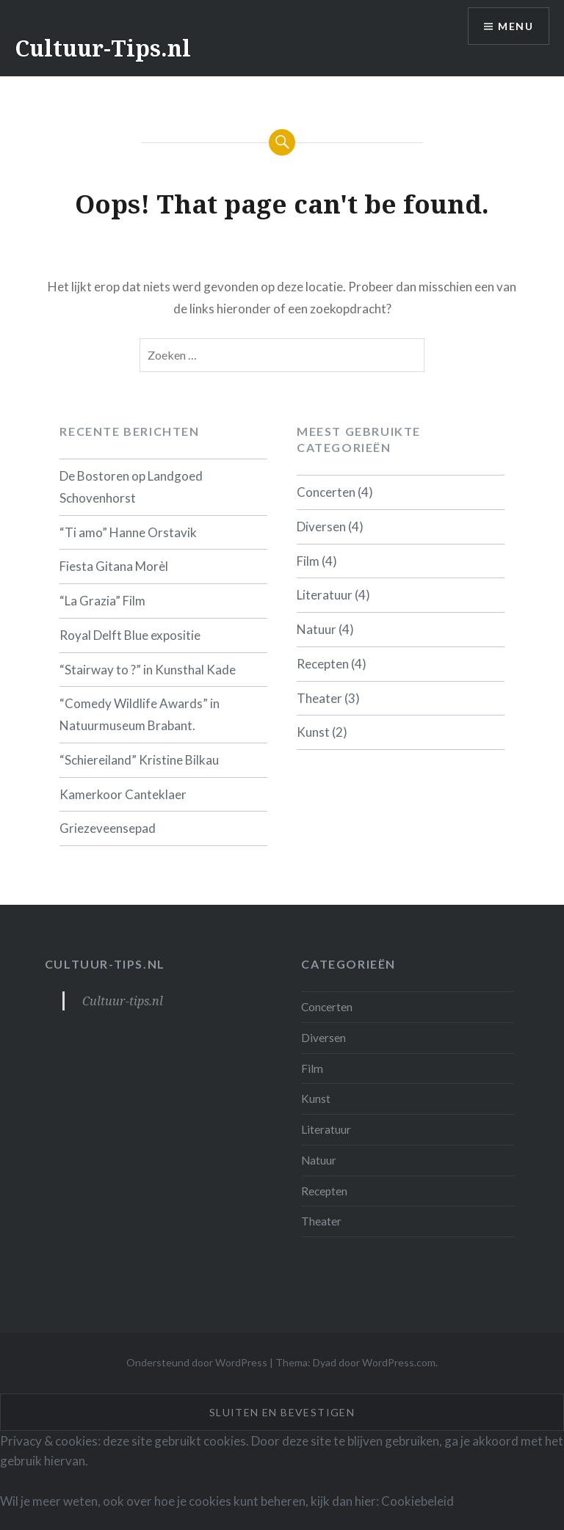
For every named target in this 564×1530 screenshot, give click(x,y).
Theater (319, 698)
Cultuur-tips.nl (105, 964)
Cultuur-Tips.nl (103, 48)
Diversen (321, 526)
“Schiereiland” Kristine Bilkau (139, 760)
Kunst (313, 732)
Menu (515, 26)
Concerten (326, 492)
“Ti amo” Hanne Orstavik (128, 532)
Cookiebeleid (417, 1501)
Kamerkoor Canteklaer (123, 794)
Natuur (316, 629)
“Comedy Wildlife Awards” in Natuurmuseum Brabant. (139, 714)
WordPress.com (398, 1362)
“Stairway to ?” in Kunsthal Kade (147, 669)
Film (308, 561)
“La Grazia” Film (102, 600)
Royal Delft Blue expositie (129, 635)
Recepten (323, 663)
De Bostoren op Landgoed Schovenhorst (131, 487)
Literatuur (324, 594)
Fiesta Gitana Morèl (113, 566)
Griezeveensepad (107, 828)
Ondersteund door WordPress (196, 1362)
